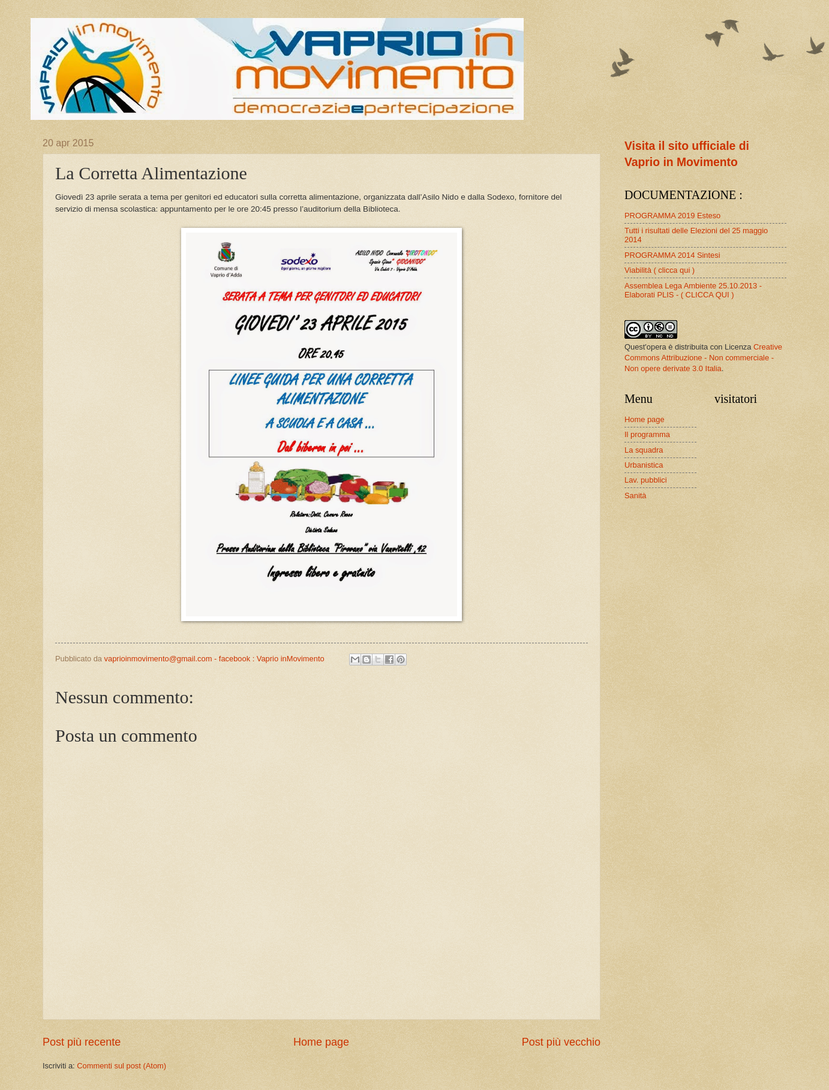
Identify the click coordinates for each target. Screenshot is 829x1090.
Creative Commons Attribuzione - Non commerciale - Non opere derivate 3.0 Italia (703, 357)
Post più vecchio (561, 1042)
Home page (321, 1042)
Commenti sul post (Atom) (121, 1065)
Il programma (647, 434)
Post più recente (82, 1042)
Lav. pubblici (645, 479)
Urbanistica (643, 464)
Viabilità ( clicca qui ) (659, 270)
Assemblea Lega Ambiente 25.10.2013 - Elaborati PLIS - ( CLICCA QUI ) (693, 290)
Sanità (635, 495)
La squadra (643, 449)
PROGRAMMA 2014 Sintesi (672, 255)
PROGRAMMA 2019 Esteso (672, 215)
